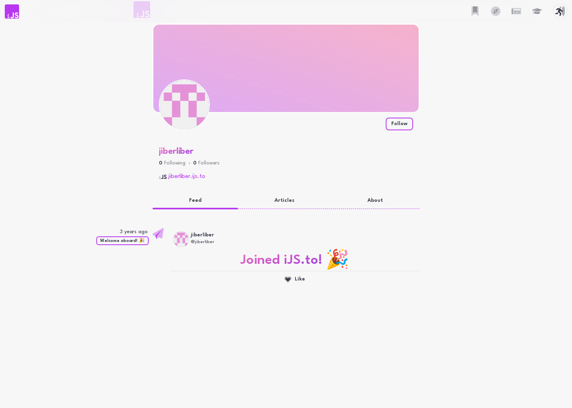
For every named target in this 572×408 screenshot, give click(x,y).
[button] (12, 11)
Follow (399, 123)
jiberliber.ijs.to (186, 177)
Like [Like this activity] (294, 279)
